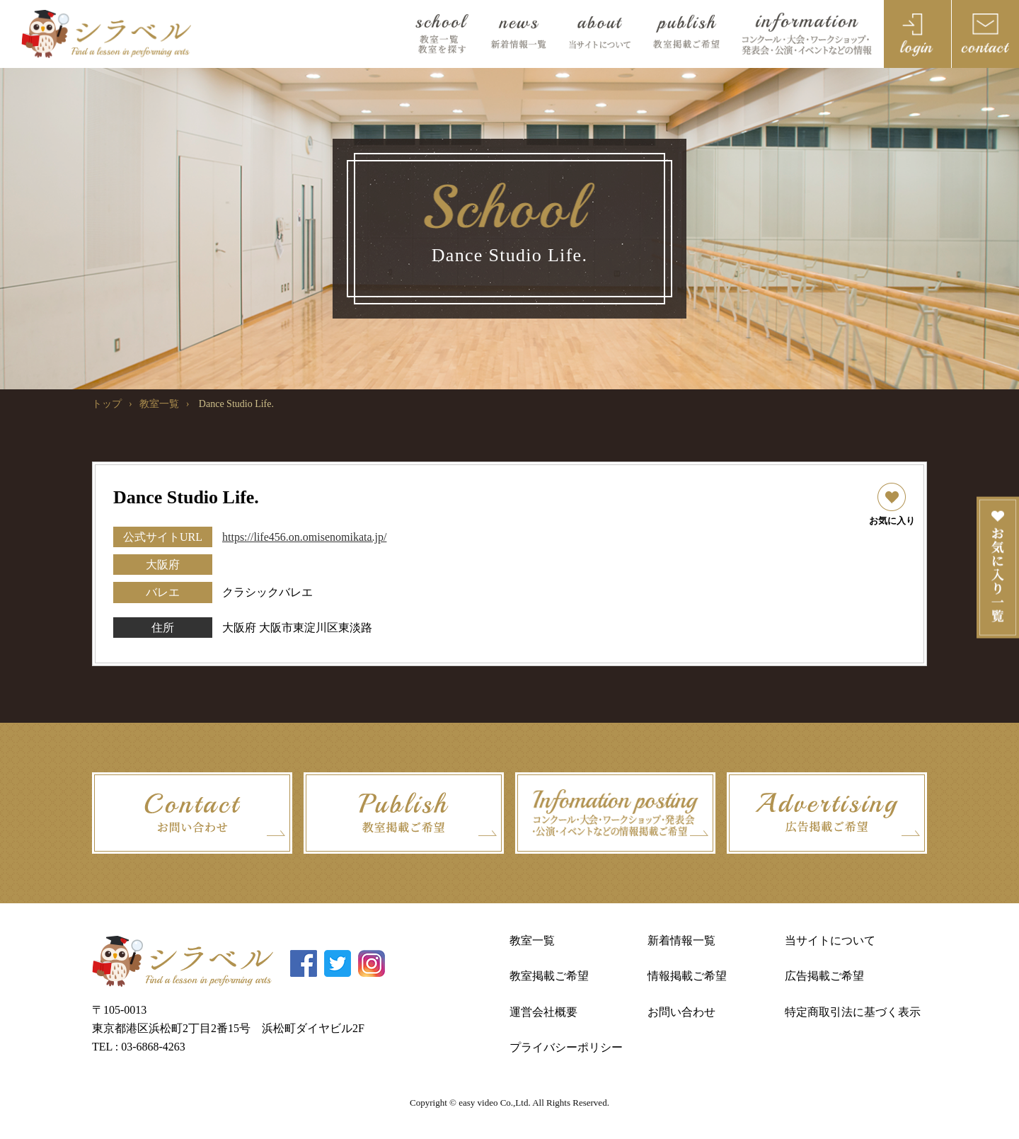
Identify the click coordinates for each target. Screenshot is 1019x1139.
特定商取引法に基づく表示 (853, 1012)
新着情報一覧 (681, 940)
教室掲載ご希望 (549, 976)
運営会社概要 (543, 1012)
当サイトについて (830, 940)
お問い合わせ (681, 1012)
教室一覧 (159, 404)
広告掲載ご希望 (824, 976)
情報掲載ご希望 (687, 976)
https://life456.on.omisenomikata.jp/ (304, 537)
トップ (107, 404)
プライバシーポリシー (566, 1047)
